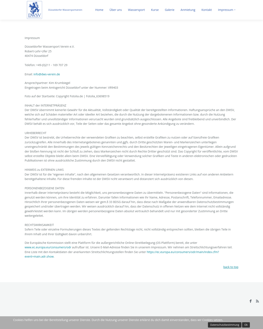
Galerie (169, 10)
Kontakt (206, 10)
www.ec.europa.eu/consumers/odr (48, 247)
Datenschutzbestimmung (224, 325)
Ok (246, 325)
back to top (230, 267)
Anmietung (188, 10)
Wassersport (136, 10)
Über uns (116, 10)
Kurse (155, 10)
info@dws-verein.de (46, 74)
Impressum (225, 10)
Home (99, 10)
